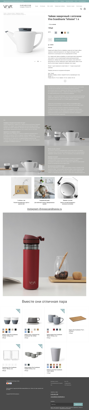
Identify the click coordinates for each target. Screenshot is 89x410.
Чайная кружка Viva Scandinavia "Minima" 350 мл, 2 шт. (54, 335)
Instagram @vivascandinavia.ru (44, 209)
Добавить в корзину (61, 39)
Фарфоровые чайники (19, 13)
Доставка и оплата (69, 1)
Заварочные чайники (60, 6)
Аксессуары (79, 6)
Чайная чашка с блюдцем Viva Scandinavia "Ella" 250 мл (31, 335)
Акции (36, 6)
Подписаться (78, 404)
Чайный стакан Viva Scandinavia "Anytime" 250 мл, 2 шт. (10, 335)
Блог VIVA (56, 1)
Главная (4, 13)
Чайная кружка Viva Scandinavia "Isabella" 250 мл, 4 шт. (32, 368)
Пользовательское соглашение (56, 383)
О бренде (62, 1)
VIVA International (82, 1)
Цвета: (49, 32)
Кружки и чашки (70, 6)
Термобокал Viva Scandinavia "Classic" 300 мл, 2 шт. (9, 368)
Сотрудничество (68, 383)
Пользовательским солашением (65, 408)
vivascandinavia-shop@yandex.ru (58, 396)
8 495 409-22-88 (54, 394)
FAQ (76, 1)
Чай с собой (50, 6)
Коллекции (42, 6)
